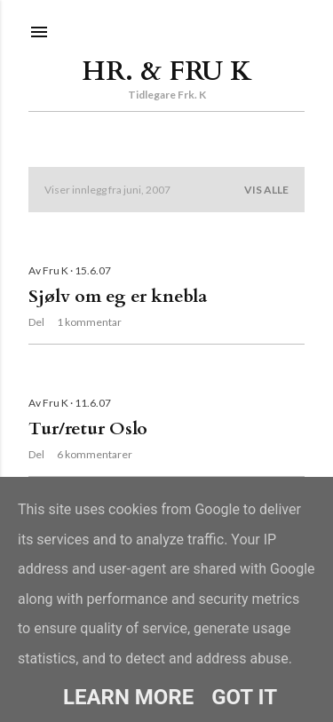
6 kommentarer (94, 454)
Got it (244, 697)
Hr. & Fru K (167, 71)
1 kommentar (89, 322)
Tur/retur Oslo (87, 428)
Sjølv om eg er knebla (117, 296)
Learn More (128, 697)
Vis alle (266, 189)
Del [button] (36, 322)
